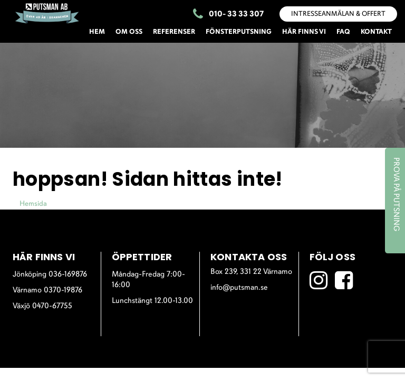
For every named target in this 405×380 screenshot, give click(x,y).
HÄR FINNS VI (304, 31)
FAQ (343, 31)
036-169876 (68, 275)
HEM (97, 31)
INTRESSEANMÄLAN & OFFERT (338, 14)
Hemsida (33, 204)
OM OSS (128, 31)
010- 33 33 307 (228, 15)
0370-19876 (63, 290)
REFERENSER (174, 31)
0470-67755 (52, 306)
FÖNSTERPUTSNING (239, 31)
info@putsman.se (239, 288)
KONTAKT (376, 31)
